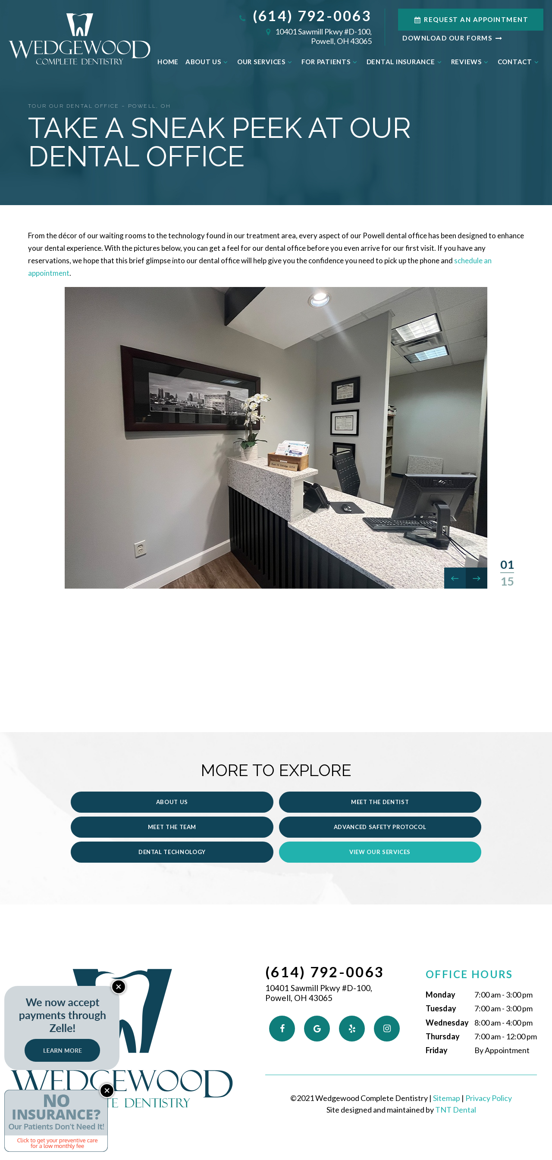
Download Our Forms (452, 38)
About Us (207, 61)
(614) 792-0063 (305, 16)
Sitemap (446, 1082)
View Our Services (440, 836)
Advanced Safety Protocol (111, 836)
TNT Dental (455, 1093)
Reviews (471, 61)
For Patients (330, 61)
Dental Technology (276, 836)
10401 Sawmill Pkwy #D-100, (305, 36)
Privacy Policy (488, 1082)
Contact (519, 61)
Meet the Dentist (276, 810)
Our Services (266, 61)
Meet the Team (441, 810)
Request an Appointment (471, 19)
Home (168, 61)
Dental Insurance (405, 61)
